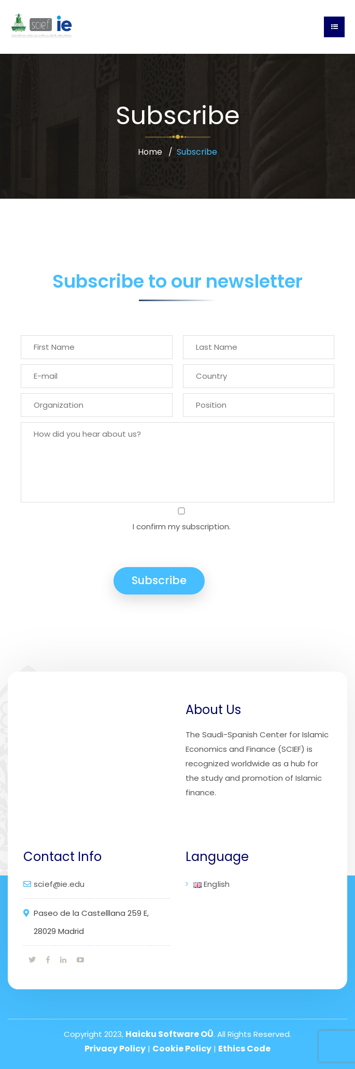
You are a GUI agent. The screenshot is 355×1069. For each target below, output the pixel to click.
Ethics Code (244, 1049)
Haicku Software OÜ (169, 1034)
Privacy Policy (115, 1049)
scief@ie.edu (59, 884)
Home (150, 152)
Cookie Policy (181, 1049)
